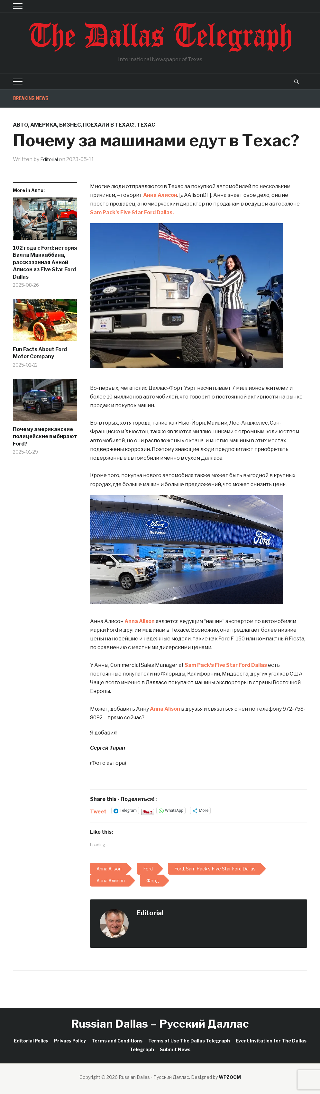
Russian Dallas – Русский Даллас (160, 1023)
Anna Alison (139, 621)
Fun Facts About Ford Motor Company (40, 353)
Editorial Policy (31, 1040)
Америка (43, 125)
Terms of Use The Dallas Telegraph (189, 1040)
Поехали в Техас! (108, 125)
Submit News (175, 1049)
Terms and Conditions (117, 1040)
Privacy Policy (70, 1040)
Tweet (98, 811)
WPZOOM (230, 1077)
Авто (20, 125)
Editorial (50, 159)
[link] (132, 212)
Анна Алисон (160, 195)
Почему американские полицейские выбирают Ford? (45, 436)
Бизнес (70, 125)
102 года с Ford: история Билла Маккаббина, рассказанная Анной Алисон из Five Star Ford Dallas (45, 262)
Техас (146, 125)
